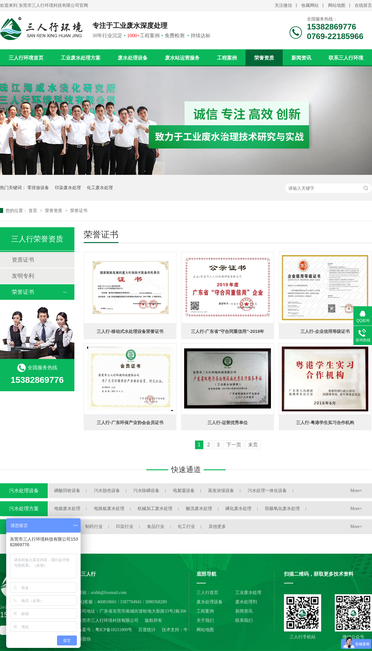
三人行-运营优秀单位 (227, 422)
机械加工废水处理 (155, 508)
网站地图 (336, 5)
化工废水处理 (100, 187)
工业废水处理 (248, 592)
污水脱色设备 (107, 490)
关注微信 (283, 5)
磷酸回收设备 (67, 490)
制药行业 (94, 526)
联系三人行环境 (346, 57)
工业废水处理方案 (80, 57)
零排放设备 (38, 187)
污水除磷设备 (146, 490)
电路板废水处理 (109, 508)
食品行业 (155, 526)
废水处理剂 (246, 602)
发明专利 (23, 276)
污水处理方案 (24, 508)
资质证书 (23, 260)
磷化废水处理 (238, 508)
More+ (356, 490)
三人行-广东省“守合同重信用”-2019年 (227, 331)
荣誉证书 (78, 210)
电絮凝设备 (184, 490)
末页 (253, 444)
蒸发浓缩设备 (221, 490)
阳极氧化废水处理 (282, 508)
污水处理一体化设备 (267, 490)
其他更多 (217, 526)
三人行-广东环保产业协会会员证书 (130, 422)
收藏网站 (310, 5)
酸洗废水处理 (199, 508)
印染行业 (124, 526)
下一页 (233, 444)
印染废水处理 (68, 187)
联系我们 (244, 620)
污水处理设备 (24, 490)
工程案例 (227, 57)
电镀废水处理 (67, 508)
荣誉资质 (264, 57)
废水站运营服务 (182, 57)
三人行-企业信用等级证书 (325, 331)
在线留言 (363, 5)
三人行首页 (207, 592)
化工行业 (186, 526)
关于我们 (205, 620)
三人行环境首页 (26, 57)
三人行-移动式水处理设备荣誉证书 (130, 331)
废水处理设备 (133, 57)
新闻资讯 (301, 57)
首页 (33, 210)
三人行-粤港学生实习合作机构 (325, 422)
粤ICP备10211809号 (113, 629)
